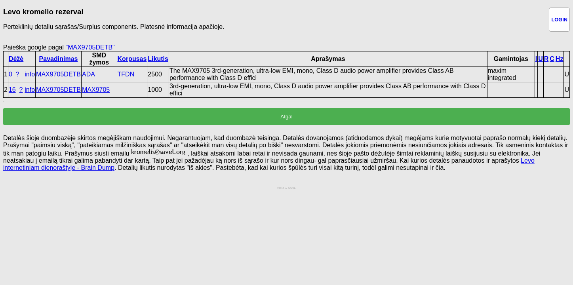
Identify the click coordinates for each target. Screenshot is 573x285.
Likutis (158, 58)
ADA (88, 74)
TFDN (126, 74)
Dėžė (16, 58)
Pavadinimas (58, 58)
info (30, 74)
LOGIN (559, 20)
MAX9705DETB (58, 74)
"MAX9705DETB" (89, 47)
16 (12, 89)
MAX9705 (96, 89)
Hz (559, 58)
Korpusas (132, 58)
